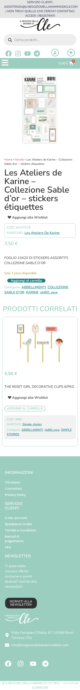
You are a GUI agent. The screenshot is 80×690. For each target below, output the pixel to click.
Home (8, 160)
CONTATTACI (66, 11)
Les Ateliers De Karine (42, 232)
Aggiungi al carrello (26, 281)
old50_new (49, 292)
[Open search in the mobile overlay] (40, 40)
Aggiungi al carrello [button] (25, 408)
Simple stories (32, 424)
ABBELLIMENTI (34, 287)
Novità (19, 160)
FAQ (8, 547)
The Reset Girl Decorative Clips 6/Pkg (39, 386)
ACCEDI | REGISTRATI (40, 16)
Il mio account (16, 518)
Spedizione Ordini (18, 524)
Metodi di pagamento (14, 538)
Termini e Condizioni (20, 530)
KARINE (32, 292)
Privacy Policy (15, 495)
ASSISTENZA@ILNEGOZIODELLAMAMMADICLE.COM (41, 7)
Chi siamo (12, 482)
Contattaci (13, 488)
